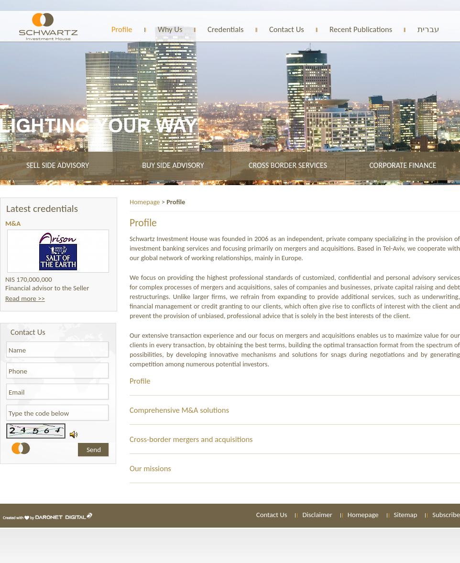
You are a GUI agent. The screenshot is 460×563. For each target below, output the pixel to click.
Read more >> (25, 298)
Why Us (170, 29)
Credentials (226, 29)
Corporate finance (402, 165)
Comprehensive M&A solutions (179, 410)
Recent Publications (360, 29)
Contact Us (286, 29)
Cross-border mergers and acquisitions (191, 439)
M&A (13, 223)
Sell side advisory (57, 165)
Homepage (145, 202)
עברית (428, 29)
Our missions (150, 468)
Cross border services (288, 165)
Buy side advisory (173, 165)
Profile (121, 29)
